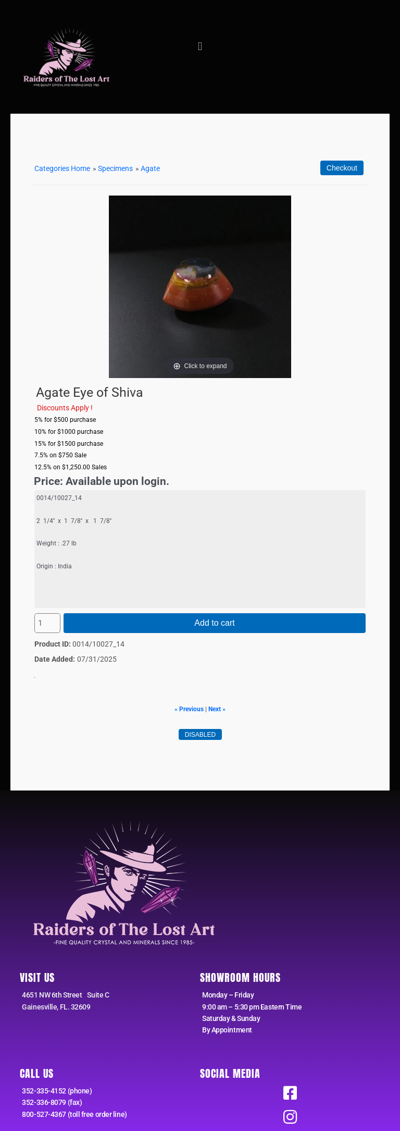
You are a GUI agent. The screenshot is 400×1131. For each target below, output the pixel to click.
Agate (150, 168)
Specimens (115, 168)
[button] (200, 46)
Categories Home (62, 168)
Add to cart (214, 622)
